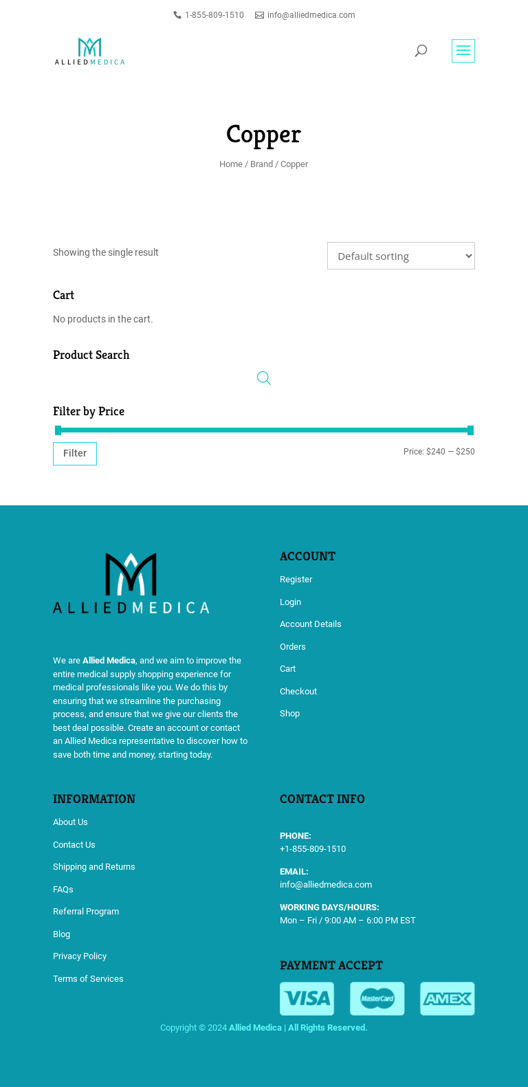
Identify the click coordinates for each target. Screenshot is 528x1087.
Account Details (311, 624)
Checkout (298, 691)
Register (296, 579)
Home (231, 164)
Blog (61, 934)
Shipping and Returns (94, 866)
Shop (290, 713)
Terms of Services (88, 979)
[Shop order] (401, 256)
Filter (75, 453)
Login (290, 602)
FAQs (63, 889)
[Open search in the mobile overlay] (264, 377)
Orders (293, 646)
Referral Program (86, 911)
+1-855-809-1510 (313, 849)
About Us (70, 822)
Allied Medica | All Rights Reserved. (298, 1027)
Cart (288, 668)
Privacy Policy (80, 956)
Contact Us (74, 844)
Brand (261, 164)
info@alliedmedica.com (326, 884)
